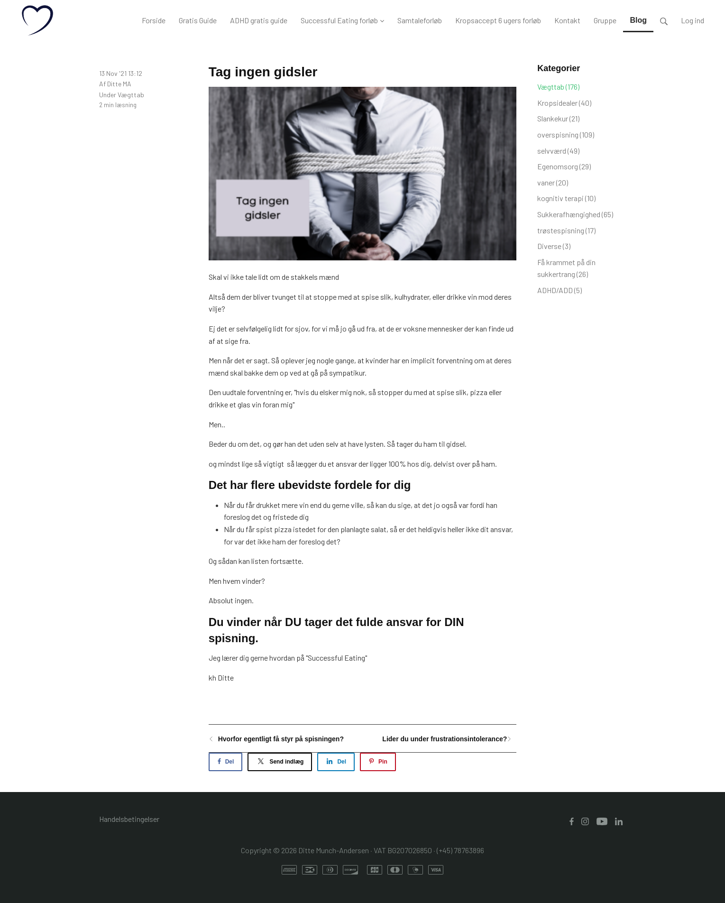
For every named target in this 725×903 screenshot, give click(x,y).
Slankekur (558, 118)
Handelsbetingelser (129, 818)
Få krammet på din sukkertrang (566, 268)
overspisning (565, 134)
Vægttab (131, 95)
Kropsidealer (564, 102)
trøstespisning (566, 230)
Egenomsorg (564, 166)
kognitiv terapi (566, 198)
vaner (552, 182)
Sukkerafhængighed (575, 214)
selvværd (558, 150)
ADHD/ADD (559, 290)
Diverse (553, 245)
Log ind (692, 20)
